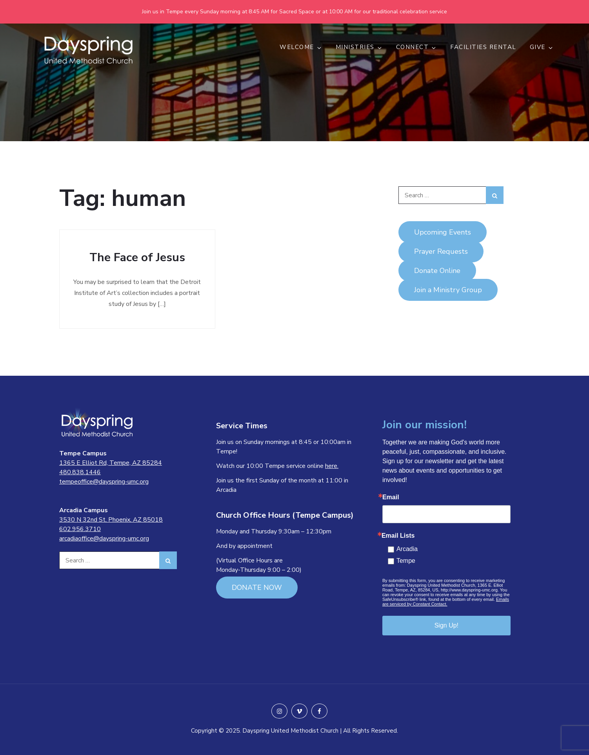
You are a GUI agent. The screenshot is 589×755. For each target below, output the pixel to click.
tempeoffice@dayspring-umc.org (104, 481)
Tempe (405, 560)
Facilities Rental (483, 47)
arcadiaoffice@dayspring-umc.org (104, 538)
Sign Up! (446, 625)
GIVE (542, 47)
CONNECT (416, 47)
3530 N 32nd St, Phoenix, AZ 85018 (111, 519)
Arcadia (407, 549)
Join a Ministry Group (448, 290)
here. (331, 466)
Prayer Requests (441, 251)
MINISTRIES (359, 47)
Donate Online (437, 270)
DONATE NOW (257, 587)
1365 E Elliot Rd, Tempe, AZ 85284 (110, 462)
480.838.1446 (80, 472)
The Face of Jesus (137, 257)
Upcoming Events (442, 232)
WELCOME (301, 47)
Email (390, 497)
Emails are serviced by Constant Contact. (445, 601)
